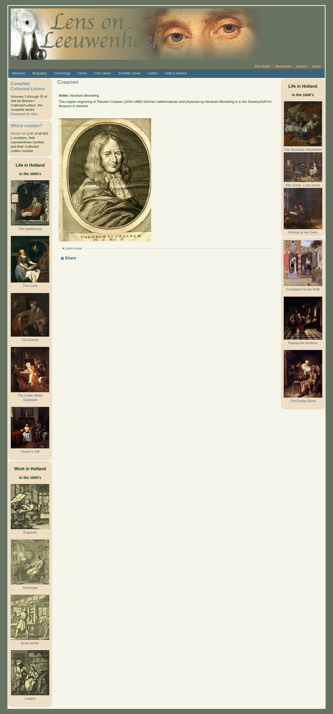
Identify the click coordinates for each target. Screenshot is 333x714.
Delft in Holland (176, 73)
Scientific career (129, 73)
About (316, 66)
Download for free (24, 114)
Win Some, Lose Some (303, 185)
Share (68, 258)
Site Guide (262, 66)
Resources (283, 66)
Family (82, 73)
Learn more (73, 248)
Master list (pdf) (22, 133)
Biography (39, 73)
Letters (153, 73)
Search (301, 66)
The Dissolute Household (302, 150)
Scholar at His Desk (303, 232)
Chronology (62, 73)
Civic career (102, 73)
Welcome (18, 73)
